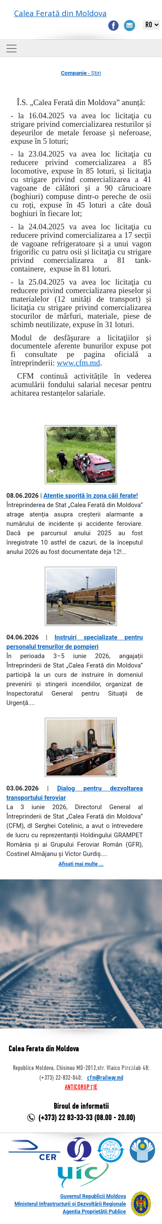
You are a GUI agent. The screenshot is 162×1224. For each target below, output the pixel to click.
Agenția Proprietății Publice (94, 1212)
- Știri (81, 73)
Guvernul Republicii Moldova (93, 1196)
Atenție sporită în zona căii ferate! (90, 495)
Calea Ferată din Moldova (60, 13)
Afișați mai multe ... (80, 864)
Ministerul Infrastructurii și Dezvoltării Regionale (70, 1204)
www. (78, 362)
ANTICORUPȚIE (81, 1087)
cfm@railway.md (105, 1078)
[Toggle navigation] (11, 48)
